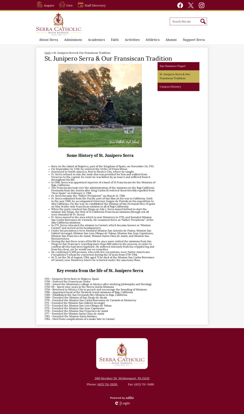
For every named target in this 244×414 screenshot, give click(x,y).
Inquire (45, 4)
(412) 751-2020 (108, 384)
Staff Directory (92, 4)
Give (66, 4)
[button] (49, 40)
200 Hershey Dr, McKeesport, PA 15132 (122, 378)
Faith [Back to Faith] (48, 53)
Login (122, 403)
